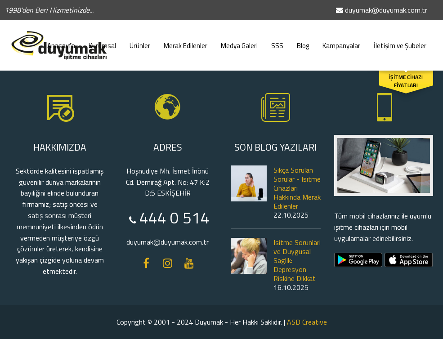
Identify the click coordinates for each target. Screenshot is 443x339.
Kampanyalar (341, 41)
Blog (303, 41)
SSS (277, 41)
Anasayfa (61, 41)
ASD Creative (307, 322)
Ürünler (140, 41)
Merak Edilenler (185, 41)
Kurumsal (102, 41)
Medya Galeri (239, 41)
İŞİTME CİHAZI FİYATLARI (406, 81)
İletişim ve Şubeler (400, 41)
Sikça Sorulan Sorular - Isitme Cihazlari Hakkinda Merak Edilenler (297, 188)
